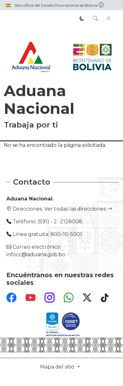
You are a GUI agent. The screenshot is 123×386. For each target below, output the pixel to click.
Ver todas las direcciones (78, 209)
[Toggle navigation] (108, 19)
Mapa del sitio (60, 367)
